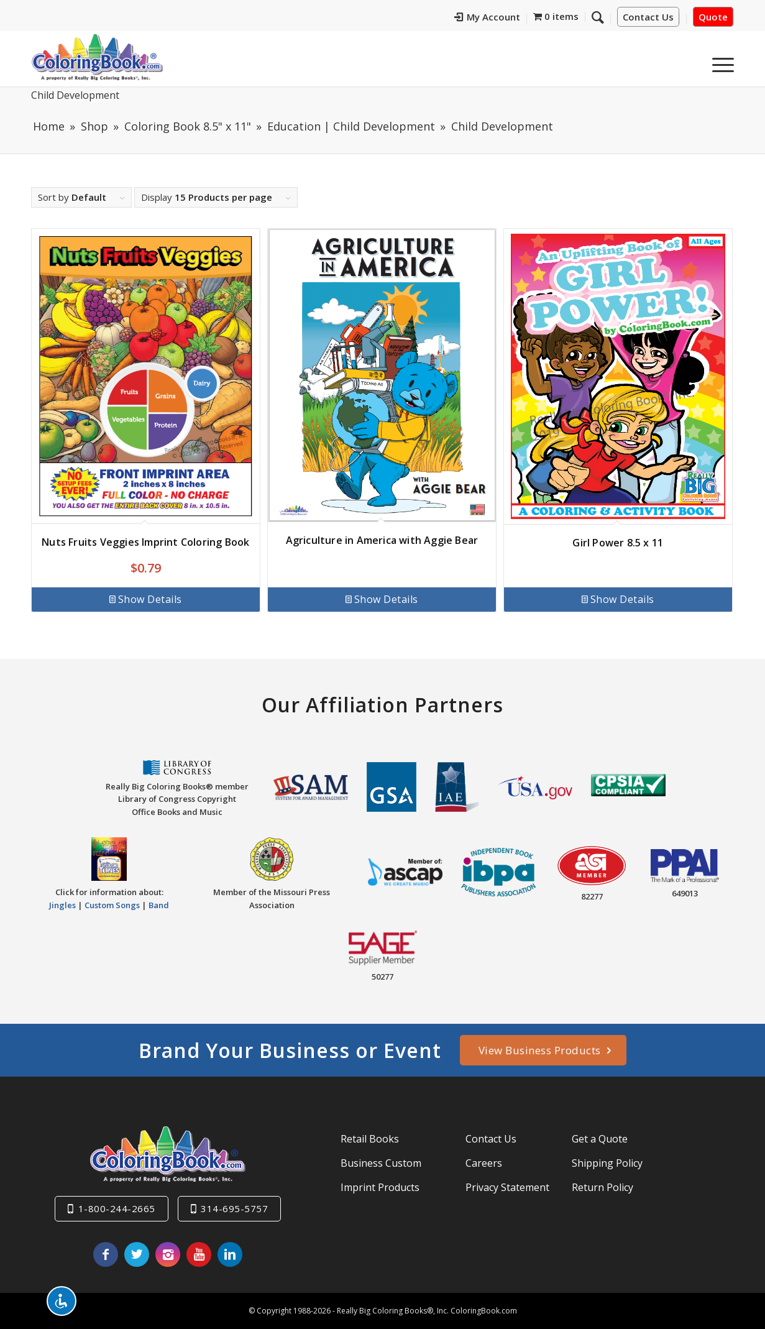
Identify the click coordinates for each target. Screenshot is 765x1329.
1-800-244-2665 (116, 1208)
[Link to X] (136, 1254)
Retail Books (370, 1139)
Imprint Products (380, 1187)
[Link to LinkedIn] (230, 1254)
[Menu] (719, 62)
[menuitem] (487, 19)
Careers (483, 1163)
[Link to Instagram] (167, 1254)
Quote (713, 17)
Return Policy (602, 1187)
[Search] (598, 17)
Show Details (145, 599)
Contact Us (648, 17)
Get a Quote (600, 1139)
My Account (487, 17)
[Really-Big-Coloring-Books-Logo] (97, 57)
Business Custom (381, 1163)
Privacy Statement (507, 1187)
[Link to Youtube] (198, 1254)
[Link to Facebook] (105, 1254)
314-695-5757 (234, 1208)
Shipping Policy (607, 1163)
